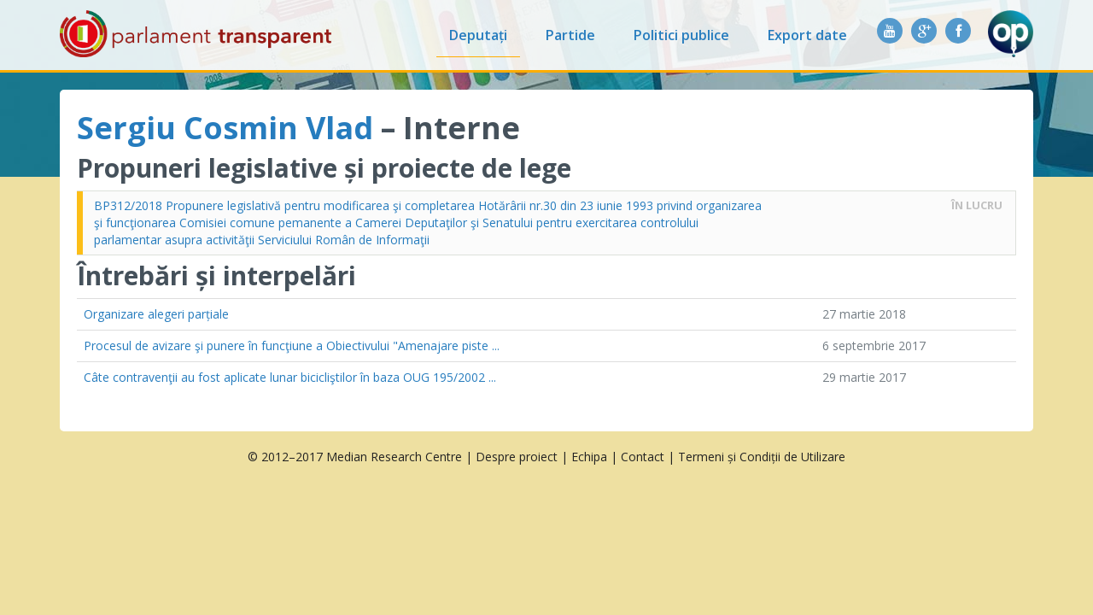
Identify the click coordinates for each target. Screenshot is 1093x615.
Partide (570, 35)
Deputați (478, 35)
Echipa (589, 456)
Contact (642, 456)
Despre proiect (517, 456)
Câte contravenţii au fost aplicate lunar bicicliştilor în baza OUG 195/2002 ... (290, 377)
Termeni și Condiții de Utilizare (761, 456)
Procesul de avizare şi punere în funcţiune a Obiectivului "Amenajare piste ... (292, 345)
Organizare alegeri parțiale (156, 314)
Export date (807, 35)
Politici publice (681, 35)
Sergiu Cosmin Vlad (225, 128)
